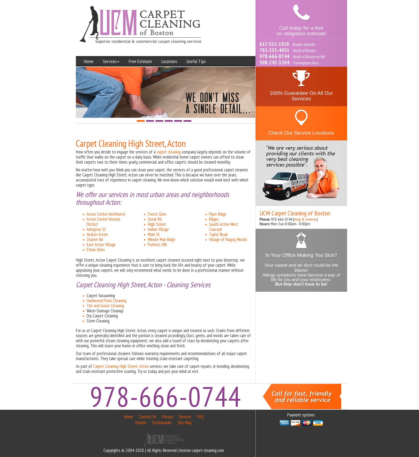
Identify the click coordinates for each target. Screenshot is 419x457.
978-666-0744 (274, 56)
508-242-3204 (274, 62)
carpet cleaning (169, 152)
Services (111, 61)
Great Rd (154, 219)
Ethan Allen (96, 250)
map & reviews (305, 219)
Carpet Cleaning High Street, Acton (121, 366)
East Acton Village (101, 244)
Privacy (167, 417)
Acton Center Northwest (106, 214)
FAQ (200, 417)
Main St (154, 234)
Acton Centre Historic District (104, 221)
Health (140, 423)
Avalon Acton (97, 234)
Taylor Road (218, 234)
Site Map (184, 423)
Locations (169, 61)
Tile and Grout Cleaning (105, 306)
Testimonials (162, 423)
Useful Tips (196, 61)
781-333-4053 (274, 50)
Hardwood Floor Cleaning (106, 301)
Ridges (214, 219)
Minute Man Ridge (161, 239)
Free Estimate (140, 61)
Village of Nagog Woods (228, 239)
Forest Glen (157, 214)
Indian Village (158, 229)
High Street (157, 224)
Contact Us (147, 417)
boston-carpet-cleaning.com (202, 450)
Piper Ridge (217, 214)
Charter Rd (95, 239)
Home (89, 61)
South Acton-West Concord (223, 226)
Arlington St (96, 229)
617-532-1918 (274, 44)
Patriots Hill (157, 244)
